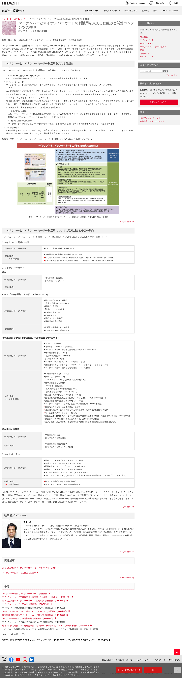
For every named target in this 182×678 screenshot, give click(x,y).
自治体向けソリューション (151, 121)
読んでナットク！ (20, 19)
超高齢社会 (144, 53)
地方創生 (144, 37)
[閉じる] (177, 670)
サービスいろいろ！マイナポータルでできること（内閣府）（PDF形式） (35, 611)
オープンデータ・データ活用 (152, 47)
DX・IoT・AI (145, 57)
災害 (142, 50)
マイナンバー (145, 40)
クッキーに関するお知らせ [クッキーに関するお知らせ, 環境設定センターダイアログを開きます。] (129, 670)
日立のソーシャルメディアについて (150, 660)
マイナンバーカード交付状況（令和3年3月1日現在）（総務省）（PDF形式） (36, 597)
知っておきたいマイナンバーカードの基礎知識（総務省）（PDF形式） (34, 600)
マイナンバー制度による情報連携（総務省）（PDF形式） (28, 618)
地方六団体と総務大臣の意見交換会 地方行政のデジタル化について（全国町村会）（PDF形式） (46, 625)
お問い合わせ (174, 660)
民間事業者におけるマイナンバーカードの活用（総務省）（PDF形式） (34, 615)
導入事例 (145, 10)
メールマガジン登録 (169, 10)
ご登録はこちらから (158, 102)
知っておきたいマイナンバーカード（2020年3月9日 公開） (29, 568)
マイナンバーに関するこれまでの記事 (19, 573)
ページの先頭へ (126, 222)
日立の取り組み (130, 10)
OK (153, 670)
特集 (155, 10)
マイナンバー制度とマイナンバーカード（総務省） (25, 593)
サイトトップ (7, 19)
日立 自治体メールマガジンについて (117, 660)
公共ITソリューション (149, 118)
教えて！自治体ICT (112, 10)
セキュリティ (145, 43)
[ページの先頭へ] (177, 652)
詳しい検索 (170, 75)
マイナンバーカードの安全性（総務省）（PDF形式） (26, 604)
